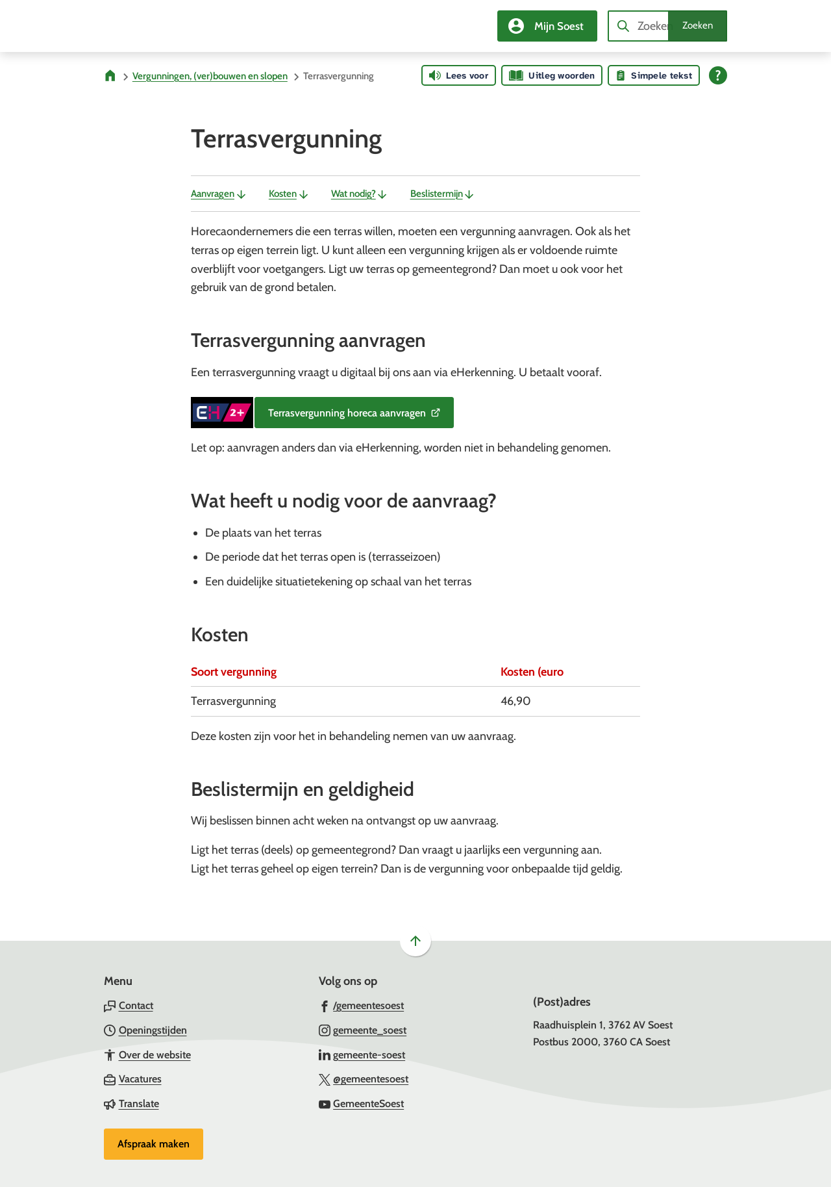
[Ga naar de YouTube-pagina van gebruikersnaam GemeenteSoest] (361, 1103)
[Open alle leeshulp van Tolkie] (718, 75)
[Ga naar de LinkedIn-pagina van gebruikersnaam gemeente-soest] (362, 1054)
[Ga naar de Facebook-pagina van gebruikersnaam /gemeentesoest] (361, 1005)
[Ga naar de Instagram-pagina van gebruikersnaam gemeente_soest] (363, 1030)
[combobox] (667, 26)
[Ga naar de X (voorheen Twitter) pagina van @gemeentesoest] (364, 1078)
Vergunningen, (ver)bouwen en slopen (210, 76)
